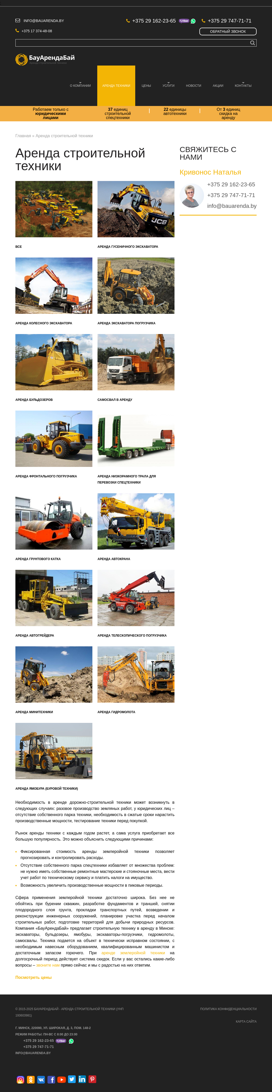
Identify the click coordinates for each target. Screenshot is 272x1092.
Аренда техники (113, 85)
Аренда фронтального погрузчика (46, 476)
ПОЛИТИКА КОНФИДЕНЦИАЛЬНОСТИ (228, 1009)
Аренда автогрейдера (34, 635)
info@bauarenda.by (44, 21)
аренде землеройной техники (133, 953)
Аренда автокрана (114, 559)
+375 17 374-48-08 (33, 31)
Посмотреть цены (33, 977)
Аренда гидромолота (116, 712)
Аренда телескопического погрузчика (132, 635)
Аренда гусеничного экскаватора (128, 247)
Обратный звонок (228, 31)
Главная (23, 136)
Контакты (240, 85)
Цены (146, 86)
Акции (218, 86)
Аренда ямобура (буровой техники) (46, 788)
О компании (78, 85)
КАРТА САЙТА (246, 1021)
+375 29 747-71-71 (226, 21)
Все (18, 247)
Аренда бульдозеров (34, 400)
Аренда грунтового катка (38, 559)
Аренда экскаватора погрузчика (127, 323)
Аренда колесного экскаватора (43, 323)
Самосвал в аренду (115, 400)
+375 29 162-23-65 (151, 21)
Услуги (165, 85)
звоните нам (48, 965)
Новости (193, 86)
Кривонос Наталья (210, 172)
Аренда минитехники (34, 712)
